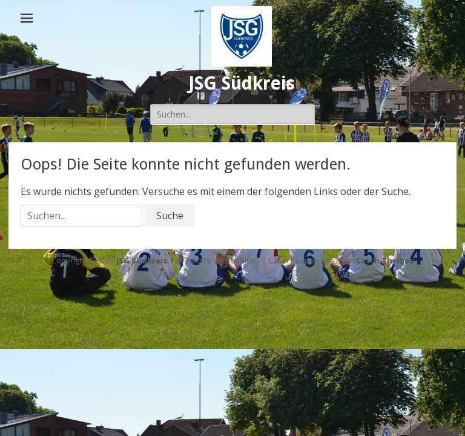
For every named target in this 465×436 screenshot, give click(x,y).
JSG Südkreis (241, 83)
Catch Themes (385, 260)
